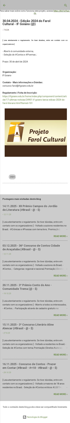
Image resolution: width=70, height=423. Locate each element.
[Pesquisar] (66, 6)
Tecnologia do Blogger (35, 417)
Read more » (61, 236)
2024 (12, 177)
